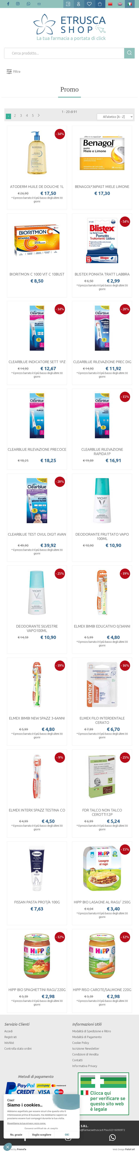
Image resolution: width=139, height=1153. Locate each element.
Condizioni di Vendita (85, 1054)
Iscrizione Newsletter (85, 1048)
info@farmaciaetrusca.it (89, 1130)
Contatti (77, 1060)
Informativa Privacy (84, 1066)
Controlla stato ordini (17, 1048)
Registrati (10, 1037)
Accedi (8, 1031)
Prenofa (21, 1149)
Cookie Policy (80, 1042)
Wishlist (9, 1042)
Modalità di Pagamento (87, 1037)
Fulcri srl (130, 1149)
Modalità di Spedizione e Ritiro (91, 1031)
